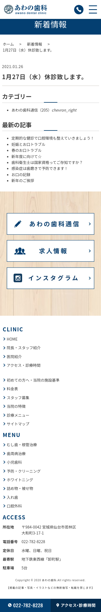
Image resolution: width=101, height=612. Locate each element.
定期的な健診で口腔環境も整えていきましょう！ (53, 138)
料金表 (12, 388)
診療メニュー (18, 415)
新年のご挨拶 (23, 180)
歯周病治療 (16, 453)
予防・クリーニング (24, 471)
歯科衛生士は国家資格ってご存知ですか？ (47, 162)
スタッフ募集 (18, 397)
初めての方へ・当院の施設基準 (33, 380)
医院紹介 (14, 356)
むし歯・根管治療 (22, 444)
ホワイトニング (20, 479)
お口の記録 (21, 174)
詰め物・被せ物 (20, 488)
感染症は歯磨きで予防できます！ (40, 168)
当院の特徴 (16, 406)
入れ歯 (12, 497)
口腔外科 (14, 506)
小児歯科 (14, 462)
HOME (12, 339)
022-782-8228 (33, 541)
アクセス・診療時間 (23, 365)
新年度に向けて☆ (27, 156)
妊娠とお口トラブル (29, 144)
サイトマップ (18, 423)
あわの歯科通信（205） (44, 110)
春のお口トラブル (27, 150)
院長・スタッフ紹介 (24, 347)
